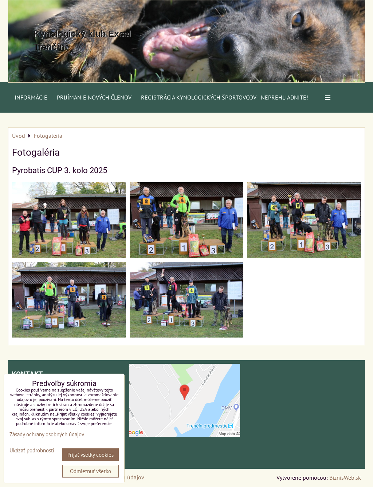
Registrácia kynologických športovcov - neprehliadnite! (224, 97)
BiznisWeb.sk (345, 477)
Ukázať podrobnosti (31, 451)
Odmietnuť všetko (90, 471)
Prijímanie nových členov (94, 97)
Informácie (31, 97)
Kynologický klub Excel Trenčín (82, 40)
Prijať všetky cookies (90, 454)
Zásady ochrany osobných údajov (46, 434)
